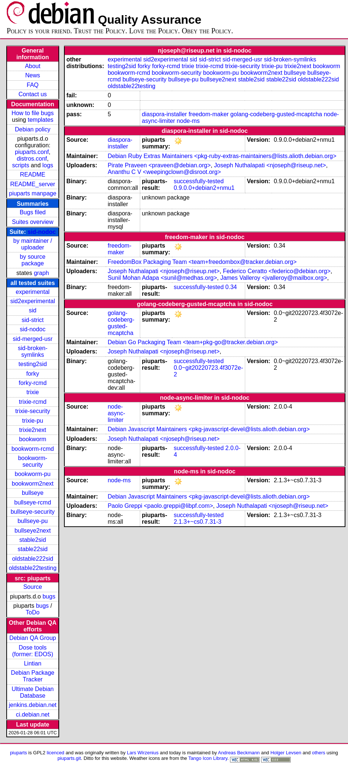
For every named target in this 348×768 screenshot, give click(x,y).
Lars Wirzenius (143, 752)
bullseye (33, 493)
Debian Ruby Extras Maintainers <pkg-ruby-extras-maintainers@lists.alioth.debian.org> (222, 156)
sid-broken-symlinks (32, 351)
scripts (20, 165)
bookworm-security (32, 461)
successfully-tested (199, 181)
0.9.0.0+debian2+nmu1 (204, 188)
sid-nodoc (42, 232)
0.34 (231, 287)
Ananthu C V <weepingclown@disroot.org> (164, 172)
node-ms (188, 121)
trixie (32, 392)
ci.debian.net (33, 714)
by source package (32, 260)
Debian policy (32, 129)
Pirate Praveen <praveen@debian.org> (159, 165)
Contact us (32, 94)
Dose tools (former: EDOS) (32, 650)
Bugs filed (32, 212)
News (32, 75)
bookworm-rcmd (32, 449)
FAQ (32, 85)
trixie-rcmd (33, 402)
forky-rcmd (33, 383)
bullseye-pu (32, 521)
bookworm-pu (33, 474)
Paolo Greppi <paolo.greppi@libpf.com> (160, 506)
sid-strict (33, 320)
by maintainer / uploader (32, 244)
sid (32, 310)
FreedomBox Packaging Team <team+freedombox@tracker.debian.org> (202, 262)
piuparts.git (69, 758)
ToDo (33, 612)
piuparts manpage (32, 193)
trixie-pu (32, 420)
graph (41, 273)
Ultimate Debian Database (32, 692)
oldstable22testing (33, 568)
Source (32, 587)
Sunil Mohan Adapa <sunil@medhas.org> (162, 278)
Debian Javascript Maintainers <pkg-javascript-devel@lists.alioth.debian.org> (209, 429)
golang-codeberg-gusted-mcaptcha (276, 114)
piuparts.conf (32, 152)
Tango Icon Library (207, 758)
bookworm (32, 439)
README (32, 174)
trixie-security (32, 411)
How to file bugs (32, 113)
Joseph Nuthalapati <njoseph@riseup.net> (270, 165)
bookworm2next (33, 483)
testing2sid (32, 364)
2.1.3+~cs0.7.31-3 (198, 522)
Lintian (32, 663)
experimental (33, 292)
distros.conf (32, 158)
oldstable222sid (32, 559)
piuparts (18, 752)
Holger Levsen (285, 752)
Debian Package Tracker (32, 676)
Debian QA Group (32, 638)
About (32, 66)
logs (48, 165)
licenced (55, 752)
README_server (32, 184)
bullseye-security (33, 512)
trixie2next (32, 430)
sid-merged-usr (33, 339)
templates (40, 120)
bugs (49, 596)
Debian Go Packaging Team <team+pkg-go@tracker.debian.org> (193, 342)
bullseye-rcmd (32, 502)
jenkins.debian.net (33, 705)
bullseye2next (32, 530)
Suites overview (32, 222)
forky (32, 373)
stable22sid (33, 549)
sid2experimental (32, 301)
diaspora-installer (164, 114)
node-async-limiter (116, 413)
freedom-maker (209, 114)
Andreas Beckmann (239, 752)
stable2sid (32, 540)
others (318, 752)
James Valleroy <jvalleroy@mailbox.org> (273, 278)
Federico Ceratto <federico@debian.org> (277, 271)
